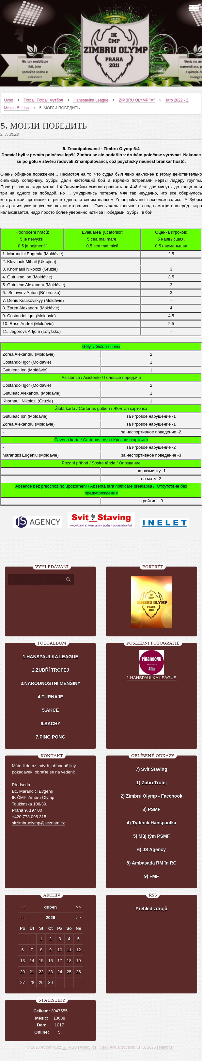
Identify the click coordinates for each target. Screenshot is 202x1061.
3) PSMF (152, 808)
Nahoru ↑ (167, 1046)
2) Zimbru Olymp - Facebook (151, 795)
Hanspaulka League (90, 100)
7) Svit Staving (151, 768)
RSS (73, 1046)
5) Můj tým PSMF (151, 835)
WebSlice (88, 1046)
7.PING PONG (50, 736)
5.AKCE (50, 709)
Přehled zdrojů (151, 908)
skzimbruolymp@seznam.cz (38, 822)
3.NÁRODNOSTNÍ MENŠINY (51, 682)
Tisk (103, 1046)
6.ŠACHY (50, 723)
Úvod (8, 100)
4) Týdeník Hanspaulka (151, 822)
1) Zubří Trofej (151, 782)
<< (22, 906)
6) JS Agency (151, 848)
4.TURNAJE (50, 696)
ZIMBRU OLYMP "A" (137, 100)
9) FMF (151, 875)
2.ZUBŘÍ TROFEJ (50, 669)
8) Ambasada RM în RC (152, 862)
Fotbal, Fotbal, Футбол (43, 100)
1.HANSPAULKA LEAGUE (50, 656)
